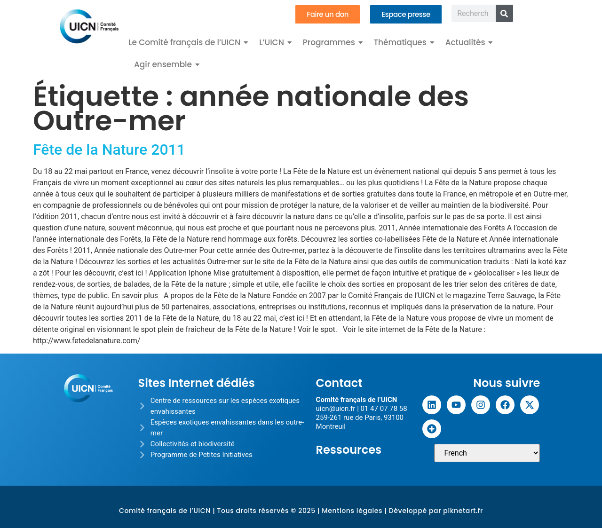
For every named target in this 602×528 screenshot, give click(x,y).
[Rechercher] (504, 13)
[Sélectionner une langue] (487, 453)
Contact (339, 383)
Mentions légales (352, 510)
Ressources (349, 449)
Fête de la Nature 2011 (109, 149)
